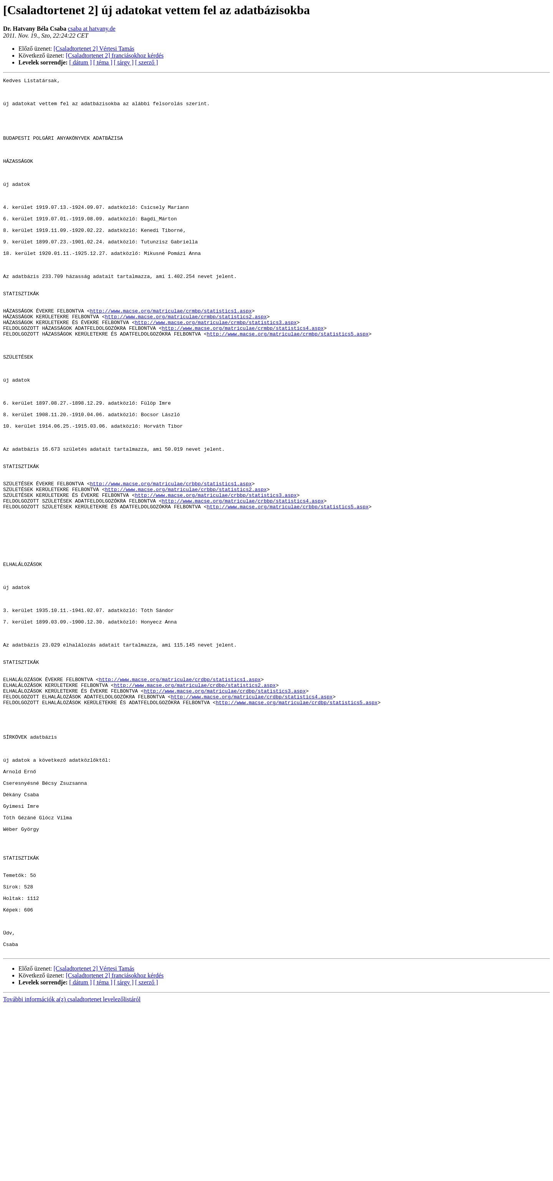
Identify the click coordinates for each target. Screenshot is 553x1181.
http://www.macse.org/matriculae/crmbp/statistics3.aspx (215, 371)
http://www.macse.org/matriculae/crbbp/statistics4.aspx (242, 585)
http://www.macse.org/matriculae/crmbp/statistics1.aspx (171, 357)
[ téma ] (103, 62)
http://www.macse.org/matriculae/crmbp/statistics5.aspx (287, 385)
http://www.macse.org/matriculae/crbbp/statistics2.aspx (186, 572)
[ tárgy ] (124, 62)
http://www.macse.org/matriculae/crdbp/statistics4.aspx (252, 820)
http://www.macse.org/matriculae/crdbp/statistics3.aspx (225, 813)
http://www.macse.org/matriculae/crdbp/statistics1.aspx (180, 800)
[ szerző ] (146, 62)
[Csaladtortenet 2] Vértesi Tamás (94, 48)
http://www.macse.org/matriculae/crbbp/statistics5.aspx (287, 592)
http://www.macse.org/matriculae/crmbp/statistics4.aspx (242, 378)
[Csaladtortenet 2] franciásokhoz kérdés (115, 55)
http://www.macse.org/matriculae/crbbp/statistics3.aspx (215, 579)
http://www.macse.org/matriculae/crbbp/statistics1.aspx (171, 565)
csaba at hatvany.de (92, 28)
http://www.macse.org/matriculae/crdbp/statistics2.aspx (195, 807)
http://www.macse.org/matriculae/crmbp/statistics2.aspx (186, 364)
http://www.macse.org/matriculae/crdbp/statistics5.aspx (296, 827)
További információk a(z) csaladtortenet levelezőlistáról (72, 1174)
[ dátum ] (80, 62)
